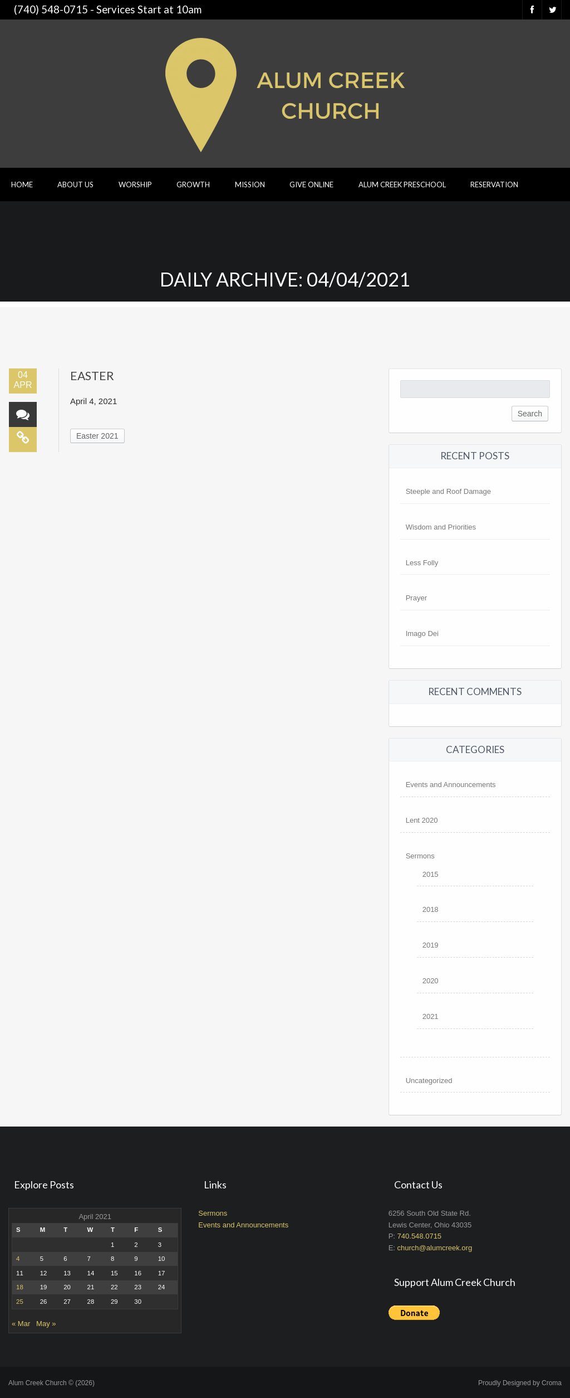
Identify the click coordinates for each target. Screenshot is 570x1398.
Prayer (416, 598)
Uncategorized (429, 1080)
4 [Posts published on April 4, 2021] (17, 1258)
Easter (92, 375)
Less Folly (422, 563)
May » (46, 1323)
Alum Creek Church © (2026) (51, 1383)
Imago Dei (422, 633)
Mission (250, 184)
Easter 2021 (97, 435)
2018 (430, 909)
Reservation (494, 184)
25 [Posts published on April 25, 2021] (19, 1301)
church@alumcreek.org (435, 1248)
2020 (430, 981)
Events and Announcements (451, 784)
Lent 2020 (422, 820)
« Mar (21, 1323)
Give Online (311, 184)
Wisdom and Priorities (441, 527)
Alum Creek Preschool (402, 184)
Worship (135, 184)
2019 (430, 945)
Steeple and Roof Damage (448, 491)
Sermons (420, 856)
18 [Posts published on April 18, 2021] (19, 1287)
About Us (75, 184)
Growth (193, 184)
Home (22, 184)
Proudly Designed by (520, 1383)
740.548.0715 (419, 1236)
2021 (430, 1016)
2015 (430, 874)
